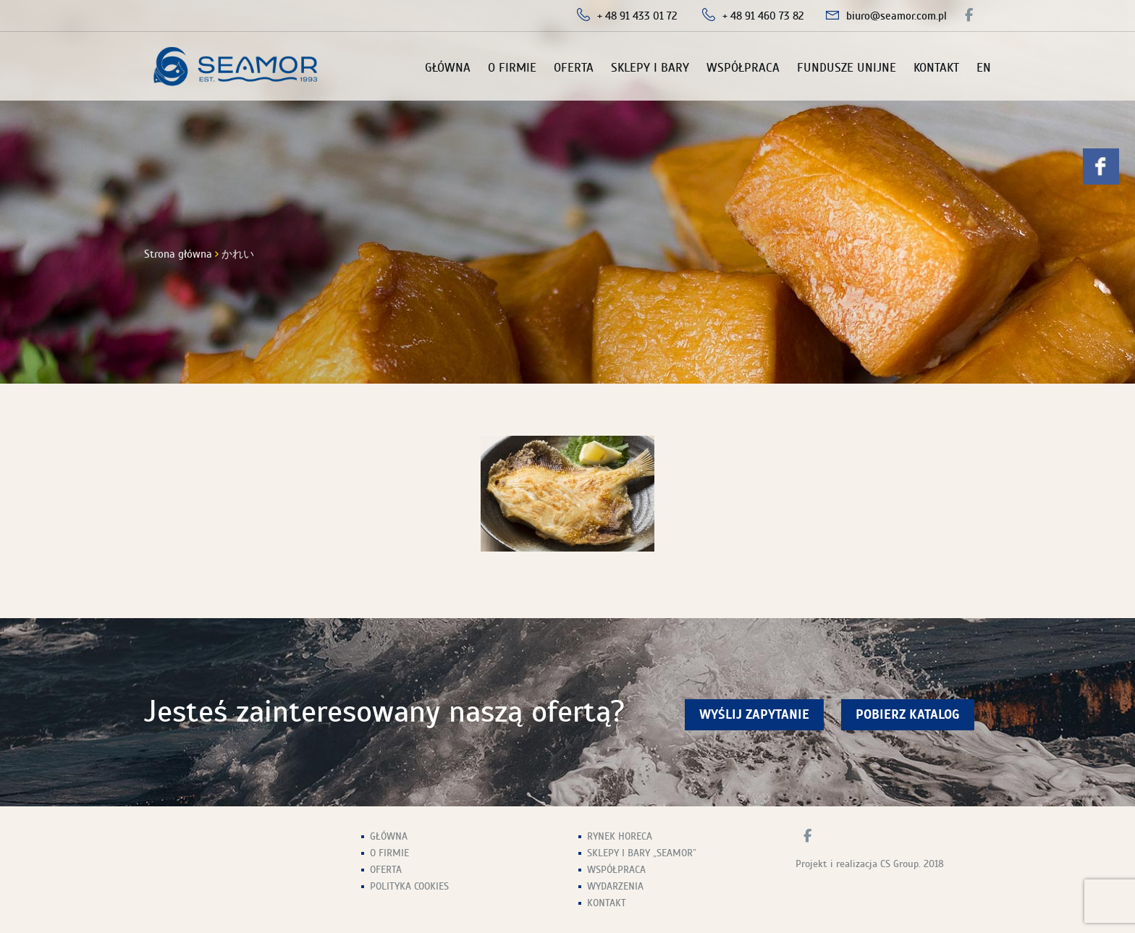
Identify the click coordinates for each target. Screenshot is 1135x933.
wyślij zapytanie (754, 714)
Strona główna (178, 254)
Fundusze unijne (846, 67)
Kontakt (936, 67)
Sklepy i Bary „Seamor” (641, 853)
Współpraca (743, 67)
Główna (448, 67)
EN (983, 67)
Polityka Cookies (409, 886)
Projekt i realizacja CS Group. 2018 (870, 864)
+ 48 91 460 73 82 (763, 15)
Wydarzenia (615, 886)
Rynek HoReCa (619, 836)
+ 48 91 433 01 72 (637, 15)
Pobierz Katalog (908, 714)
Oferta (574, 67)
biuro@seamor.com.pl (896, 15)
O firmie (512, 67)
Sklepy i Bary (650, 67)
